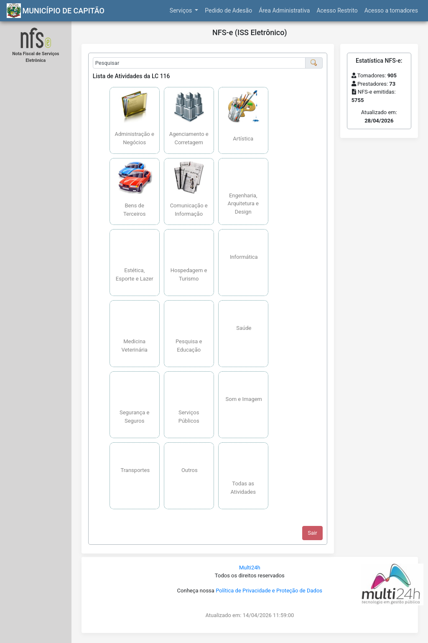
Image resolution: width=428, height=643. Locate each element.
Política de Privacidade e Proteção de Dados (269, 590)
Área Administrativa (284, 10)
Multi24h (249, 567)
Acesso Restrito (336, 10)
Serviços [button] (182, 10)
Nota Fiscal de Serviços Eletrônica (35, 57)
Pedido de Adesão (228, 10)
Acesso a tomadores (391, 10)
